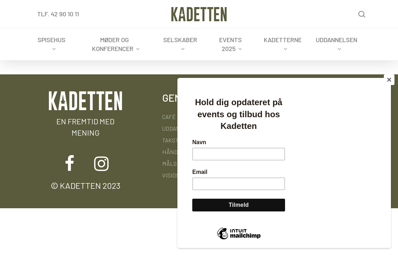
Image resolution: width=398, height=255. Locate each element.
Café (169, 116)
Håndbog (175, 151)
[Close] (389, 79)
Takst (170, 140)
